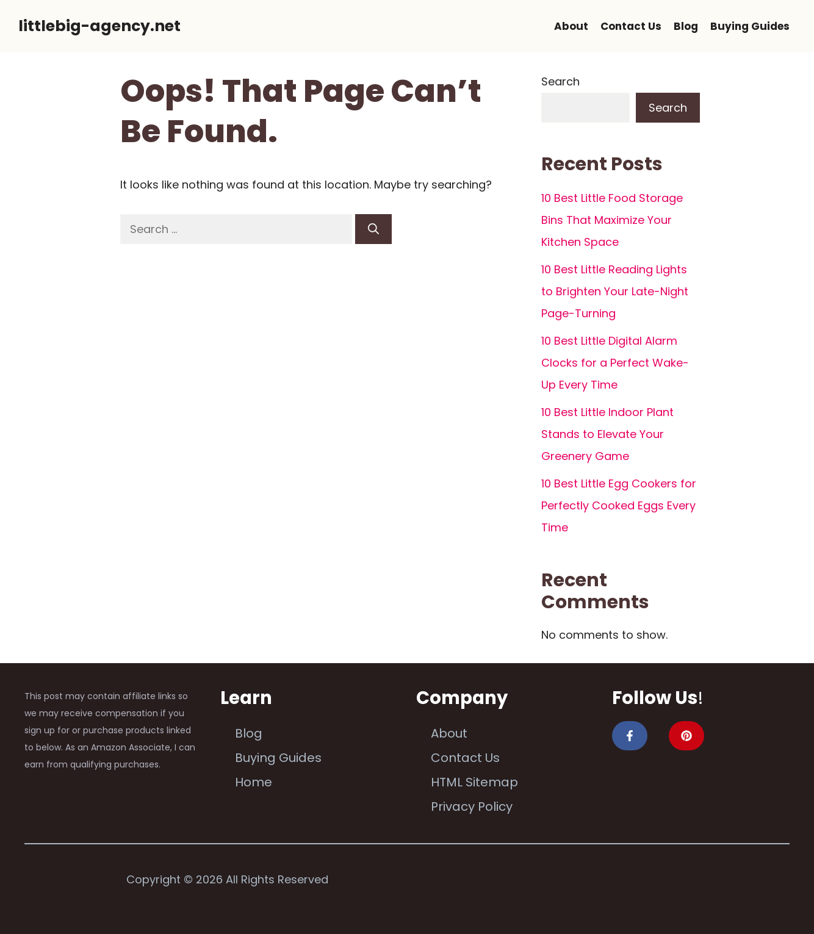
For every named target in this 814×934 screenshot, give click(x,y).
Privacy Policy (472, 806)
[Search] (373, 229)
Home (253, 782)
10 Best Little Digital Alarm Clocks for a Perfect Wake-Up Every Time (615, 362)
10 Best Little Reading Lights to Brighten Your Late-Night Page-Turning (614, 291)
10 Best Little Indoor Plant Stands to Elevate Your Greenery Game (607, 434)
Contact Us (630, 26)
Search (560, 81)
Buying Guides (750, 26)
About (571, 26)
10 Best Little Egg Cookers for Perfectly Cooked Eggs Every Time (618, 505)
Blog (686, 26)
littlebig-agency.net (99, 26)
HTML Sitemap (474, 782)
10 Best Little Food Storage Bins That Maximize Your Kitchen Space (612, 220)
